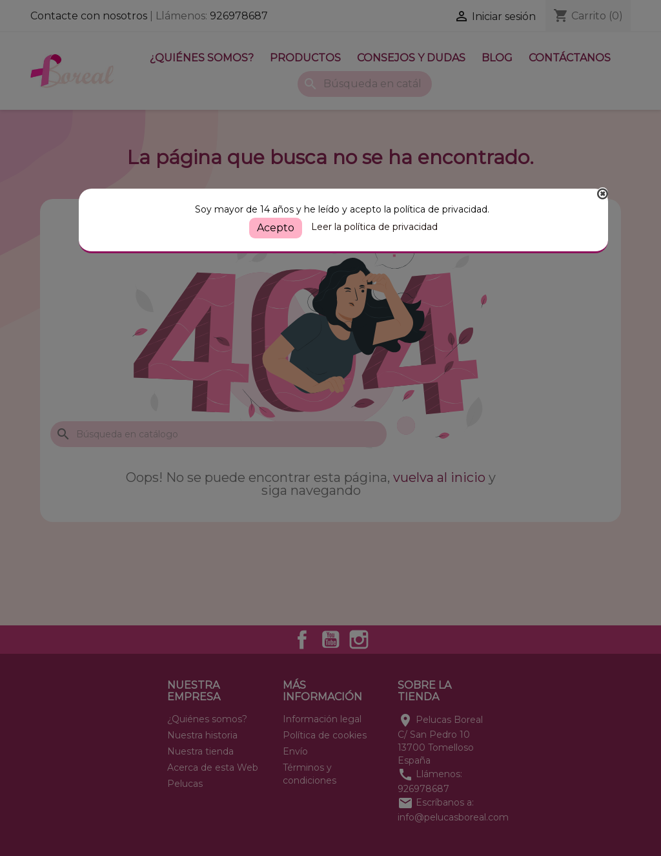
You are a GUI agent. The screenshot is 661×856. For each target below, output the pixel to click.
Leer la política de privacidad (374, 227)
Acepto (275, 228)
